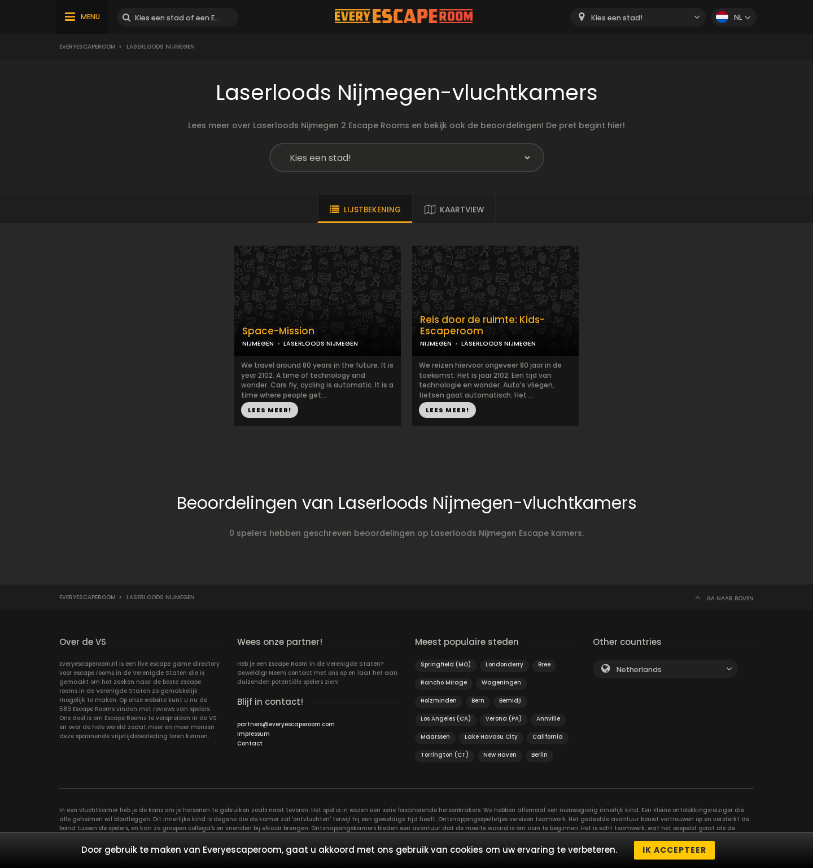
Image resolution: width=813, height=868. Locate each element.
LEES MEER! (269, 410)
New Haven (500, 755)
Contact (250, 743)
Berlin (539, 755)
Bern (477, 700)
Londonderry (504, 664)
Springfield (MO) (446, 664)
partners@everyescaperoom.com (286, 724)
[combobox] (638, 17)
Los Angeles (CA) (446, 718)
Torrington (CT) (445, 755)
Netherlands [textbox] (639, 669)
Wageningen (501, 682)
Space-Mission (278, 331)
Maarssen (435, 736)
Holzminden (439, 700)
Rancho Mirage (444, 682)
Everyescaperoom (87, 46)
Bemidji (510, 700)
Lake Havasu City (491, 736)
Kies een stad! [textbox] (616, 18)
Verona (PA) (504, 718)
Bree (544, 664)
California (547, 736)
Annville (548, 718)
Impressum (253, 734)
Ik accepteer (674, 850)
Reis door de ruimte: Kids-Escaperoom (482, 326)
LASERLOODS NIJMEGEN (320, 343)
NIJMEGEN (258, 343)
